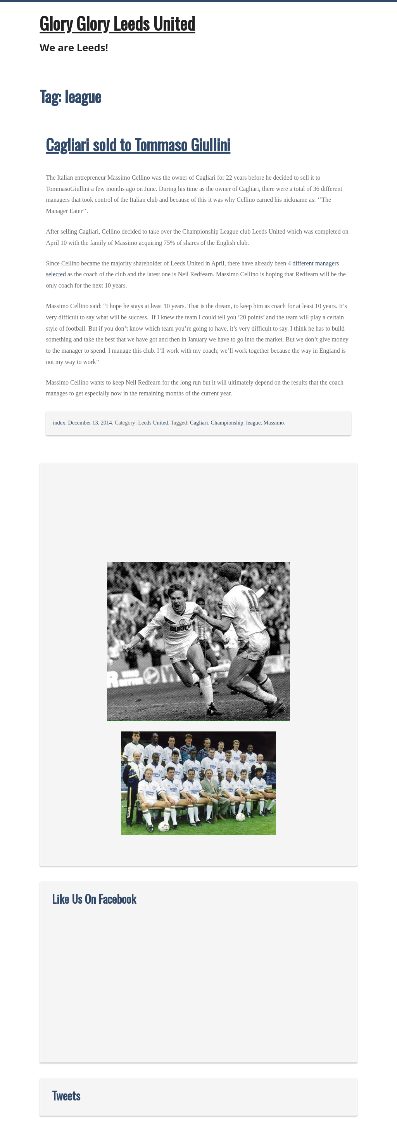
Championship (227, 422)
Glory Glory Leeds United (117, 23)
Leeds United (153, 422)
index (59, 422)
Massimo (274, 422)
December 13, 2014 (90, 422)
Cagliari (199, 422)
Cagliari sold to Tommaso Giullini (138, 144)
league (253, 422)
